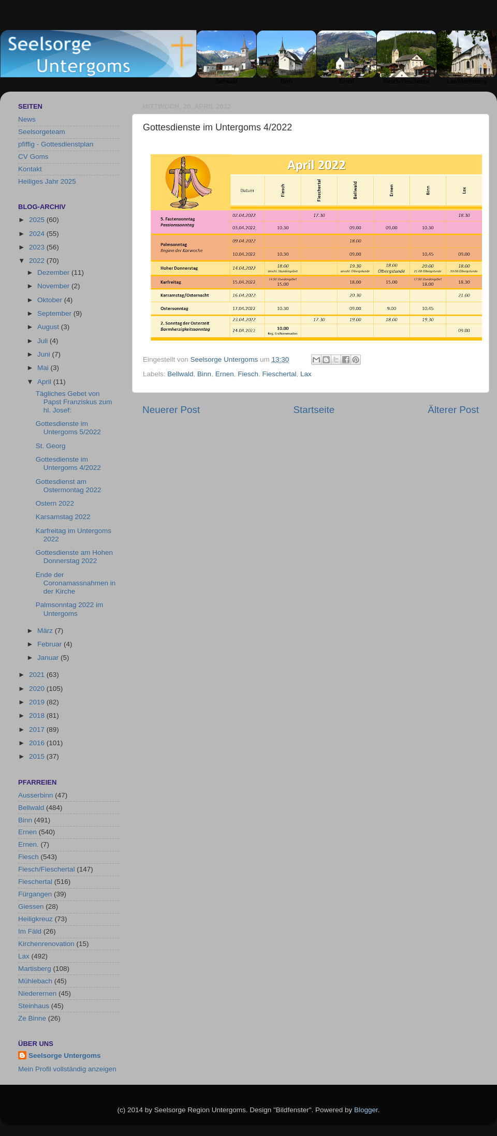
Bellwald (180, 374)
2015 (38, 756)
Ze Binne (32, 1018)
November (54, 286)
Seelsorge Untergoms (64, 1055)
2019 (38, 702)
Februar (50, 644)
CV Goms (33, 156)
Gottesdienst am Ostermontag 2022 (68, 486)
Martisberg (34, 968)
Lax (306, 374)
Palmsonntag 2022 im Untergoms (70, 609)
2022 (38, 260)
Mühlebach (35, 981)
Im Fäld (29, 931)
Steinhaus (33, 1006)
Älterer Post (453, 409)
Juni (44, 354)
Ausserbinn (35, 795)
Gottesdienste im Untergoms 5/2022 (68, 428)
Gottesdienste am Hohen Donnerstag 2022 (74, 557)
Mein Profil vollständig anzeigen (67, 1069)
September (55, 313)
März (46, 631)
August (49, 327)
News (27, 119)
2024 (38, 234)
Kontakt (30, 169)
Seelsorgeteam (41, 132)
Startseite (313, 409)
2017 (38, 729)
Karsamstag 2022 (63, 517)
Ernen (224, 374)
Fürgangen (35, 894)
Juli (43, 341)
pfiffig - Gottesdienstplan (55, 144)
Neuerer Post (171, 409)
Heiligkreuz (35, 919)
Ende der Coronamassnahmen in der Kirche (76, 583)
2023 (38, 247)
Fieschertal (279, 374)
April (45, 382)
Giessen (31, 906)
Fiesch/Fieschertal (46, 869)
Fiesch (248, 374)
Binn (204, 374)
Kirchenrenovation (46, 944)
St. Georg (51, 446)
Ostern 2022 (55, 503)
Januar (49, 657)
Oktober (50, 300)
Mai (44, 368)
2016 (38, 743)
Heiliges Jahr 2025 (47, 181)
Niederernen (37, 993)
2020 (38, 688)
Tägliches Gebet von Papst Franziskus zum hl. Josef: (74, 402)
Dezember (54, 272)
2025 (38, 220)
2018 (38, 715)
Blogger (366, 1110)
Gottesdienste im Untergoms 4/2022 (68, 463)
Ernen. (28, 844)
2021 (38, 674)
